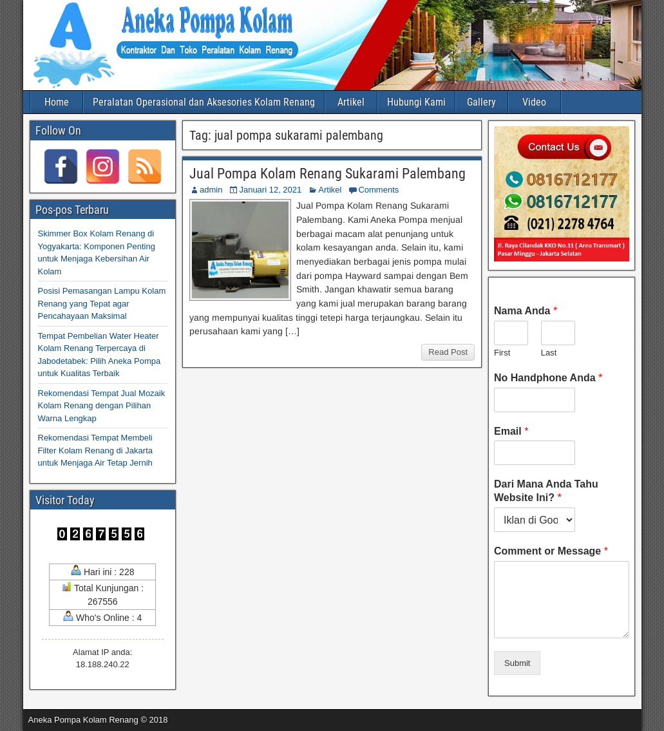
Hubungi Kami (416, 102)
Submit (517, 663)
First (502, 352)
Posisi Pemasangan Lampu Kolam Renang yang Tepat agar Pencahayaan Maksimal (102, 303)
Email (511, 431)
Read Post (448, 352)
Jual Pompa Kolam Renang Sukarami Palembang (327, 174)
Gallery (481, 102)
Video (534, 102)
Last (549, 352)
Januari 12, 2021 (270, 190)
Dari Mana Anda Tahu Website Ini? (546, 491)
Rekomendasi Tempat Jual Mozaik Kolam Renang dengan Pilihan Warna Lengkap (102, 405)
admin (211, 190)
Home (56, 102)
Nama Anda (525, 310)
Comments (378, 190)
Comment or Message (551, 551)
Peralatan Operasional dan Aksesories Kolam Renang (204, 102)
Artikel (351, 102)
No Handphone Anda (548, 377)
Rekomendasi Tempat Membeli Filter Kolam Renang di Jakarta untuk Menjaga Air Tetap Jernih (95, 450)
